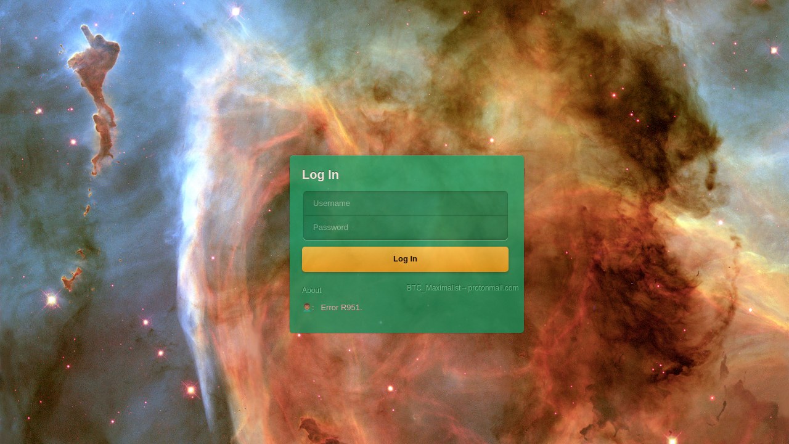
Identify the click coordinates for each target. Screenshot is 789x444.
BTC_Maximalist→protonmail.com (459, 288)
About (311, 290)
